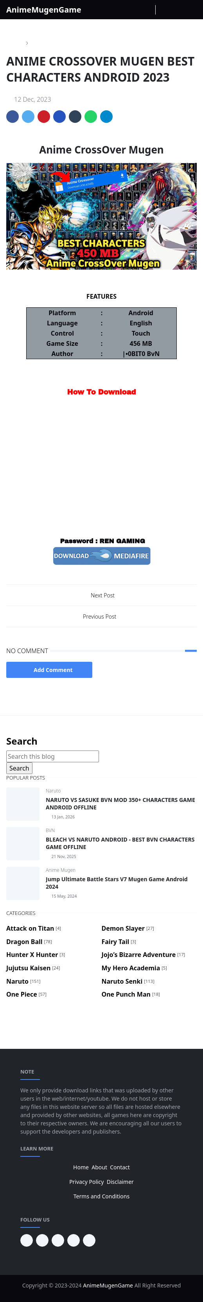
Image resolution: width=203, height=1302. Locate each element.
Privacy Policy (86, 1181)
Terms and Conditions (101, 1196)
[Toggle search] (177, 10)
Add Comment (49, 670)
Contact (120, 1167)
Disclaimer (120, 1181)
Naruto (53, 790)
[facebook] (122, 10)
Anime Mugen (60, 870)
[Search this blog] (52, 756)
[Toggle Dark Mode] (163, 9)
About (99, 1167)
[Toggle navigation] (190, 10)
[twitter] (73, 1240)
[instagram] (135, 10)
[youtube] (42, 1240)
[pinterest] (26, 1240)
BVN (50, 830)
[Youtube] (147, 10)
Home (81, 1167)
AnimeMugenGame (43, 9)
